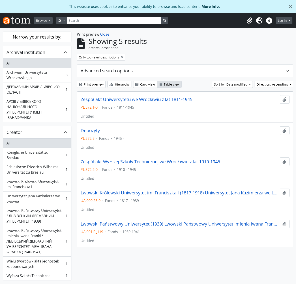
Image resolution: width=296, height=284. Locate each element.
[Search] (114, 20)
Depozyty (90, 130)
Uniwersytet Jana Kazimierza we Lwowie (37, 199)
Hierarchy (119, 84)
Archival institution (25, 52)
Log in (283, 20)
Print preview (91, 84)
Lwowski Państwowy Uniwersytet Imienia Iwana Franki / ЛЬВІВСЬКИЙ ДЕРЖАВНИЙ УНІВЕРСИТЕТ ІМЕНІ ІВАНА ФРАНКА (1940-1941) (37, 241)
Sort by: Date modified (231, 84)
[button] (249, 21)
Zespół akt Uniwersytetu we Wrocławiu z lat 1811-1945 (136, 99)
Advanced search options (107, 71)
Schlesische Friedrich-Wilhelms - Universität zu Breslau (37, 169)
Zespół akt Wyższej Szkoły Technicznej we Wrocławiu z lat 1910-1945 (150, 161)
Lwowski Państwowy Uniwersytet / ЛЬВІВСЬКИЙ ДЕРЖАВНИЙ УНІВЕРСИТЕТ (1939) (37, 216)
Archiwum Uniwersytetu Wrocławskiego (37, 75)
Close (104, 34)
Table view (169, 84)
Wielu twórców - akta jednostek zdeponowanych (37, 264)
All (8, 63)
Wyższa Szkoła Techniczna (37, 276)
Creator (14, 132)
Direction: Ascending (273, 84)
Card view (145, 84)
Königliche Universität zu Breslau (37, 155)
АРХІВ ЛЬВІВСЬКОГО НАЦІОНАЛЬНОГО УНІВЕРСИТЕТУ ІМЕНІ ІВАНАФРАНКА (37, 109)
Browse (42, 20)
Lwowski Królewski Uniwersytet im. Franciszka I (37, 184)
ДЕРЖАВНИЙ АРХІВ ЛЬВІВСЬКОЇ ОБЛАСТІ (37, 89)
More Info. (211, 6)
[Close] (290, 6)
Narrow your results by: (37, 37)
